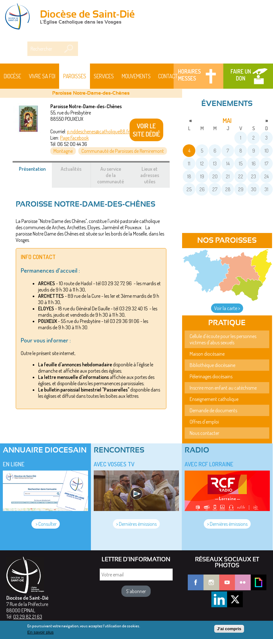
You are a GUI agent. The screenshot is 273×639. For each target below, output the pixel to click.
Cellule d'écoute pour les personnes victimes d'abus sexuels (223, 339)
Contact (168, 76)
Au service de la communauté (110, 175)
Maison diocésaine (207, 354)
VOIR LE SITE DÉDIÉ (146, 130)
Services (104, 76)
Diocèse (12, 76)
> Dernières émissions (136, 524)
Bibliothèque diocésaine (212, 365)
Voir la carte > (227, 308)
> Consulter (46, 524)
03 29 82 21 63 (27, 617)
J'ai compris (229, 630)
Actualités (71, 169)
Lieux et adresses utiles (149, 175)
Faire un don (241, 75)
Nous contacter (204, 433)
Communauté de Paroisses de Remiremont (122, 151)
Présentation (35, 172)
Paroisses (74, 76)
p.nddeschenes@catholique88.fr (98, 131)
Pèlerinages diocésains (211, 376)
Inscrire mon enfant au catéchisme (223, 388)
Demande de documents (213, 410)
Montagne (63, 151)
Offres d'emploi (204, 422)
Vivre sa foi (42, 76)
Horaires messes (189, 75)
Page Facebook (74, 138)
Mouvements (136, 76)
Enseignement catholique (214, 399)
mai (227, 120)
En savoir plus (40, 633)
